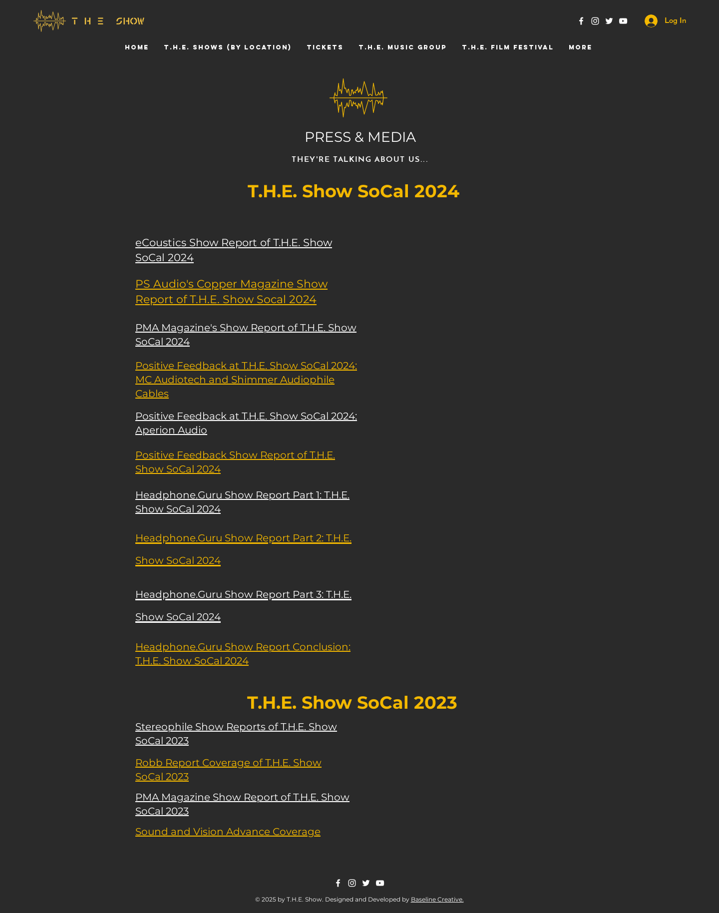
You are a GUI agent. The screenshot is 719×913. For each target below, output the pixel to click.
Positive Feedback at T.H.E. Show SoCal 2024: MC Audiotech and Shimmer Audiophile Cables (246, 380)
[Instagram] (595, 21)
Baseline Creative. (437, 899)
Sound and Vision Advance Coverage (228, 832)
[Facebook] (581, 21)
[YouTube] (623, 21)
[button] (227, 47)
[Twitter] (609, 21)
